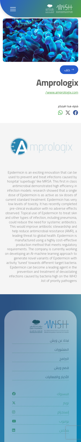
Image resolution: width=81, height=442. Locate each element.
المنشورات (61, 358)
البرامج (64, 367)
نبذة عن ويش (59, 348)
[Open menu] (12, 8)
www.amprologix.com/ (61, 93)
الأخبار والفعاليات (57, 385)
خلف (67, 71)
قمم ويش (61, 376)
